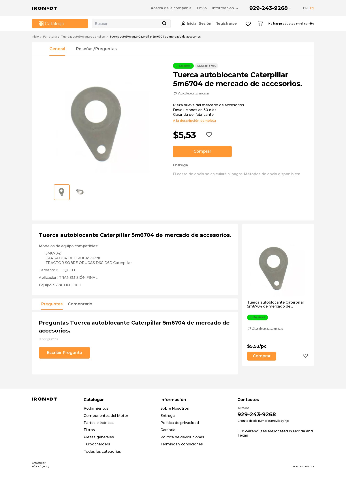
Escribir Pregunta (64, 352)
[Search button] (164, 23)
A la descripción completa (194, 120)
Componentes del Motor (106, 416)
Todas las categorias (102, 451)
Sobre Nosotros (174, 408)
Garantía (167, 430)
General (57, 48)
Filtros (89, 430)
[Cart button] (260, 23)
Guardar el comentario (193, 93)
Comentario (80, 304)
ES (312, 8)
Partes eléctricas (99, 423)
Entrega (167, 416)
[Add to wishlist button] (209, 135)
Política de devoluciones (182, 437)
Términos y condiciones (181, 444)
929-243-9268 (268, 8)
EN (305, 8)
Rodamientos (96, 408)
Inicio (35, 36)
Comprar (202, 151)
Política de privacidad (179, 423)
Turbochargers (97, 444)
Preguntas (52, 304)
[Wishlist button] (248, 24)
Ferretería (50, 36)
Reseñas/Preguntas (96, 48)
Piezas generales (99, 437)
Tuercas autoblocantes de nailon (83, 36)
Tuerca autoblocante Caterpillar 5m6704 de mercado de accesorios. (275, 304)
